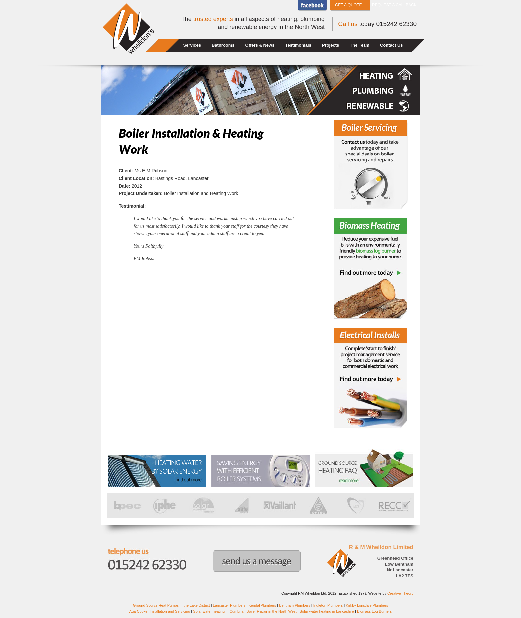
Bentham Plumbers (294, 605)
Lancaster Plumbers (229, 605)
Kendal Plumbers (262, 605)
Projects (330, 45)
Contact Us (391, 45)
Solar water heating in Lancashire (327, 611)
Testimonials (298, 45)
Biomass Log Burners (374, 611)
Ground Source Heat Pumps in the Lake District (171, 605)
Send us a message (257, 561)
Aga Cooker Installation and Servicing (159, 611)
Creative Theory (400, 593)
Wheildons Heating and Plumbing (128, 28)
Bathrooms (223, 45)
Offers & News (260, 45)
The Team (359, 45)
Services (192, 45)
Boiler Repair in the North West (271, 611)
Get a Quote (348, 5)
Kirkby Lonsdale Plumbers (367, 605)
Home (163, 45)
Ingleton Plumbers (328, 605)
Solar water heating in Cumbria (218, 611)
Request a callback (394, 5)
